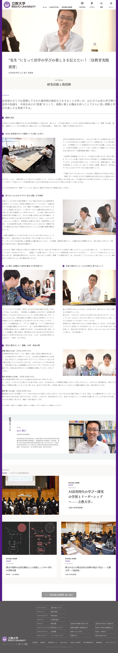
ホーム (45, 7)
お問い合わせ (64, 642)
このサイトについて (110, 642)
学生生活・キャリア (49, 627)
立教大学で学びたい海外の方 (104, 624)
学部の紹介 (46, 616)
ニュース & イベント (49, 635)
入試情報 (45, 631)
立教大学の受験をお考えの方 (79, 624)
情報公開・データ (52, 642)
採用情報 (35, 642)
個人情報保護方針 (88, 642)
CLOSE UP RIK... (54, 7)
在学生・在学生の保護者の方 (104, 627)
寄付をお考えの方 (100, 635)
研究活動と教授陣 (67, 7)
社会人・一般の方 (100, 631)
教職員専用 (99, 642)
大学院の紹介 (47, 620)
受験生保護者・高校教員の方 (79, 627)
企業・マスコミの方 (76, 631)
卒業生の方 (73, 635)
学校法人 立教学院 (75, 642)
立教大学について (48, 608)
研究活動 (45, 624)
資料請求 (42, 642)
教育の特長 (46, 612)
